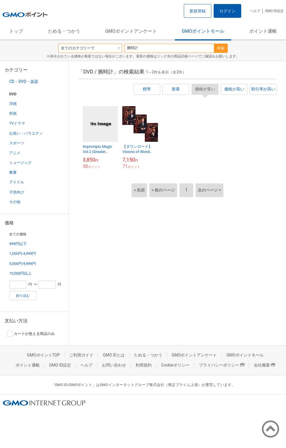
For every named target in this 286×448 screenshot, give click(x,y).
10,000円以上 (20, 273)
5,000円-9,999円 (22, 263)
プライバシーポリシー (221, 365)
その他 (14, 202)
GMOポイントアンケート (131, 31)
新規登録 (198, 11)
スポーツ (16, 143)
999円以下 (18, 244)
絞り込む (23, 296)
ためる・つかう (64, 31)
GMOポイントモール (203, 31)
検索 (221, 48)
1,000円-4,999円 (22, 253)
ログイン (227, 11)
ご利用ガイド (81, 355)
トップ (16, 31)
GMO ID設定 (274, 11)
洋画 (13, 104)
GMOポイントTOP (43, 355)
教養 (13, 172)
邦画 (13, 113)
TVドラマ (17, 123)
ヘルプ (255, 11)
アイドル (16, 182)
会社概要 (264, 365)
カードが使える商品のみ (31, 334)
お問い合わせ (114, 365)
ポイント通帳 (263, 31)
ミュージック (20, 162)
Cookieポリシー (175, 365)
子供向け (16, 192)
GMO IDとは (114, 355)
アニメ (14, 153)
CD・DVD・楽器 (23, 81)
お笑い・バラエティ (26, 133)
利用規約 (144, 365)
